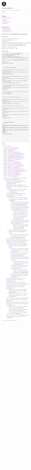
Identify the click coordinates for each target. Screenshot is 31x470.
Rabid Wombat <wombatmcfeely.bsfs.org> (16, 171)
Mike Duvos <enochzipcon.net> (14, 167)
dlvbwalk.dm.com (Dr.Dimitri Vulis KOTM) (16, 157)
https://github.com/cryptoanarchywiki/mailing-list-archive (9, 320)
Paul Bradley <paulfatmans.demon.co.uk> (16, 169)
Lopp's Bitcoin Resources (7, 28)
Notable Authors (5, 23)
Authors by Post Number (6, 21)
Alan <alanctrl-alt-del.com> (13, 147)
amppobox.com (11, 150)
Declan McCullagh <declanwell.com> (15, 156)
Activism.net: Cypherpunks (7, 31)
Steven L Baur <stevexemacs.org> (15, 174)
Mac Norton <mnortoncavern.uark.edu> (15, 166)
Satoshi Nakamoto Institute (7, 30)
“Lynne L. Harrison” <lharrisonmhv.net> (15, 164)
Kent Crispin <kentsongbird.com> (14, 163)
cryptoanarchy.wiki (7, 8)
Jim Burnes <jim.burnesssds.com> (15, 161)
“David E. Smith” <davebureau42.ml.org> (16, 153)
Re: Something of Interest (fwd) (17, 235)
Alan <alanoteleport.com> (13, 149)
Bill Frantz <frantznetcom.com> (14, 152)
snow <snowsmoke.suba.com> (14, 173)
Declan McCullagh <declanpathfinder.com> (16, 154)
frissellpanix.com (11, 160)
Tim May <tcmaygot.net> (13, 176)
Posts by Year (5, 20)
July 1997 (9, 145)
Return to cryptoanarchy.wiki (7, 17)
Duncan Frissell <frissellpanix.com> (15, 159)
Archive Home (5, 19)
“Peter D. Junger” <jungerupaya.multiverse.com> (17, 170)
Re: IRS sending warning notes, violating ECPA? (19, 203)
